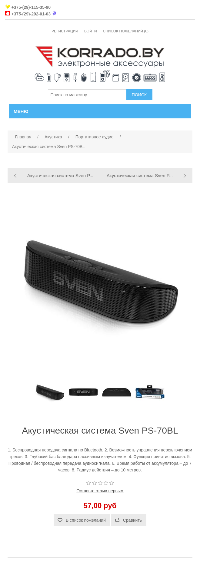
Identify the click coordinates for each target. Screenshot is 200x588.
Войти (90, 31)
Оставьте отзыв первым (99, 490)
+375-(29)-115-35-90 (31, 7)
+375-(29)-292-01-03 (31, 14)
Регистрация (65, 31)
